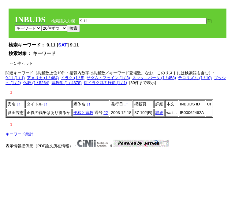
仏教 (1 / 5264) (36, 82)
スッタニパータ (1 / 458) (154, 77)
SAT (62, 44)
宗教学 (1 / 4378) (66, 82)
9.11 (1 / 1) (15, 77)
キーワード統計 (19, 134)
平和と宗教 (83, 112)
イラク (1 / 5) (72, 77)
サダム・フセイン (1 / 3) (108, 77)
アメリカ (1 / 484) (43, 77)
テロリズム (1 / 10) (195, 77)
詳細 (159, 112)
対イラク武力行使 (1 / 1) (105, 82)
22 (105, 112)
